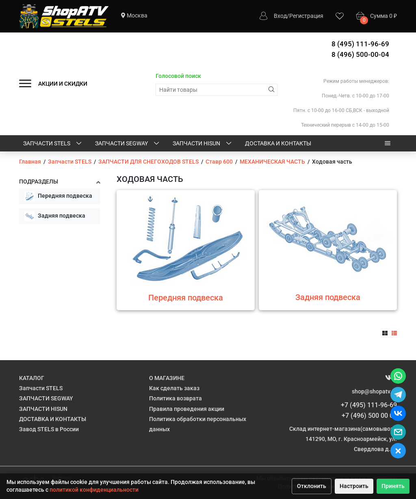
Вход (280, 16)
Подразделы (38, 181)
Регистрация (306, 16)
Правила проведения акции (186, 409)
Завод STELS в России (49, 429)
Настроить (354, 486)
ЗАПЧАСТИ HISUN (203, 143)
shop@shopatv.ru (374, 391)
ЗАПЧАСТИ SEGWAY (127, 143)
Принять (393, 486)
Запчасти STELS (53, 143)
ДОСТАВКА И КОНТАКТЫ (278, 143)
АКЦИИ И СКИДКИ (62, 83)
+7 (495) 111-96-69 (369, 405)
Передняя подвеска (58, 196)
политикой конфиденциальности (94, 489)
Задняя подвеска (54, 216)
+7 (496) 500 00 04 (369, 415)
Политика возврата (175, 398)
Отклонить (311, 486)
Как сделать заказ (174, 388)
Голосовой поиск (178, 76)
